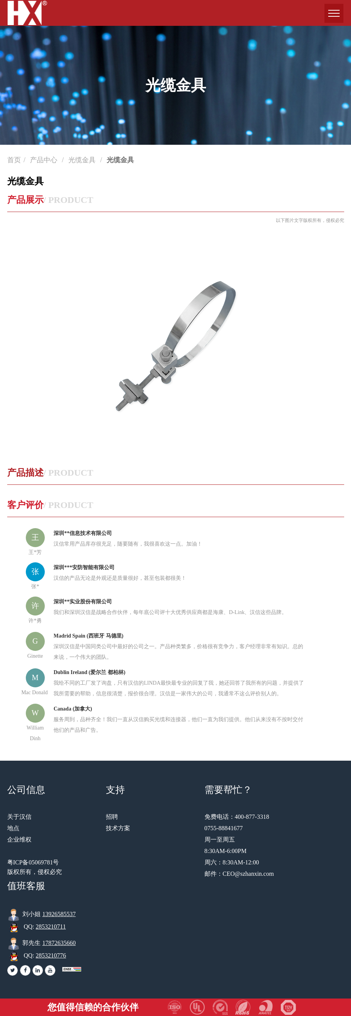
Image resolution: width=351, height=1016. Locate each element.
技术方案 (118, 828)
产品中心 (44, 160)
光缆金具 (83, 160)
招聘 (112, 816)
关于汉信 (19, 816)
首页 (14, 160)
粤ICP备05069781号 (33, 862)
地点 (13, 828)
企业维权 (19, 839)
